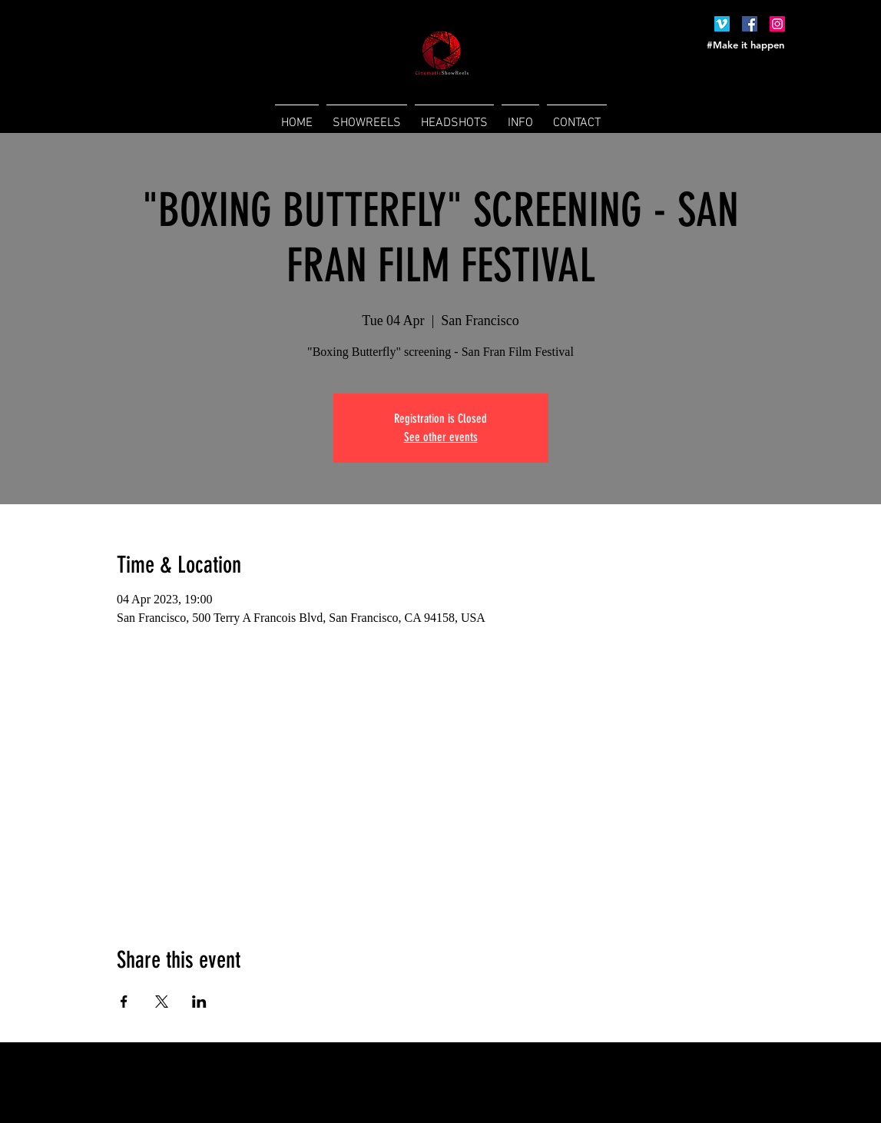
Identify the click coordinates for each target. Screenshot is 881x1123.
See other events (441, 437)
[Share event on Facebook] (124, 1001)
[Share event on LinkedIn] (199, 1001)
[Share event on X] (161, 1001)
